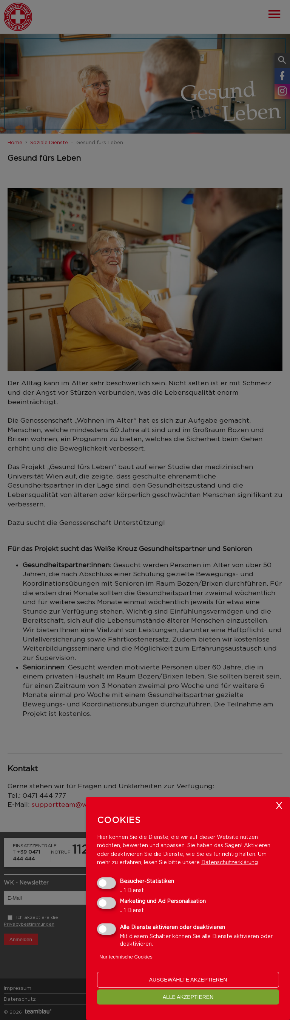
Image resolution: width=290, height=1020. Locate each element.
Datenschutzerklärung (229, 862)
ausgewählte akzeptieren (188, 980)
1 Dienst (132, 890)
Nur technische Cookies (126, 957)
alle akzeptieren (188, 997)
